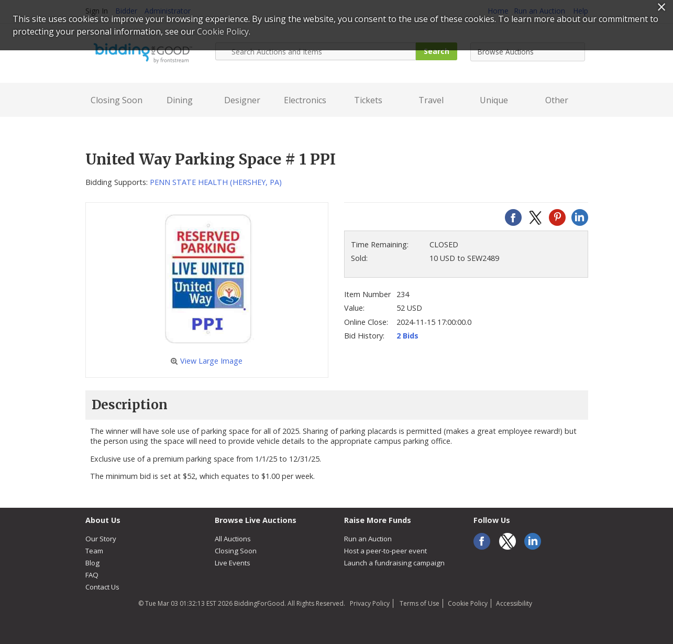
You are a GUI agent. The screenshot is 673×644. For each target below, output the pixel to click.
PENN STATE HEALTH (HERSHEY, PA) (216, 182)
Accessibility (514, 603)
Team (94, 550)
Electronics (305, 100)
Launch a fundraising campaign (394, 562)
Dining (180, 100)
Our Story (100, 538)
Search (436, 51)
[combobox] (527, 51)
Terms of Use (418, 603)
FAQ (91, 575)
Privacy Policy (370, 603)
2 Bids (407, 336)
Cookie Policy (468, 603)
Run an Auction (368, 538)
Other (556, 100)
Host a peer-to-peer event (385, 550)
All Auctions (233, 538)
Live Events (232, 562)
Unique (494, 100)
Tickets (368, 100)
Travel (431, 100)
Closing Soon (116, 100)
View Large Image (206, 361)
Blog (92, 562)
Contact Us (102, 587)
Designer (242, 100)
